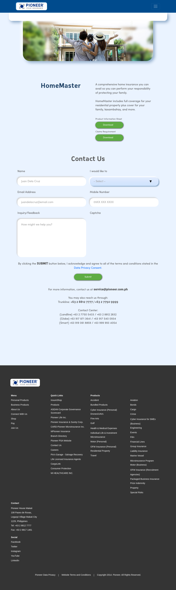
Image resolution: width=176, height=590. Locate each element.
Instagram (16, 551)
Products (55, 405)
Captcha (95, 213)
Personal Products (20, 400)
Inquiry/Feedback (28, 213)
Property (134, 488)
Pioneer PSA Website (61, 440)
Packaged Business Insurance (144, 479)
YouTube (15, 556)
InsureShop (56, 400)
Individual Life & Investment (103, 433)
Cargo (133, 409)
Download (112, 125)
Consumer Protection (61, 468)
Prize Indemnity (137, 483)
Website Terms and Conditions (76, 575)
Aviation (134, 400)
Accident (94, 400)
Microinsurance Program (142, 461)
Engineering (136, 428)
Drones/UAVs (96, 414)
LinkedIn (15, 560)
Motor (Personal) (98, 441)
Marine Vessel (137, 455)
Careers (54, 450)
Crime (133, 414)
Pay (13, 423)
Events (133, 432)
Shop (13, 418)
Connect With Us (19, 414)
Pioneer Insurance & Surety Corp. (67, 422)
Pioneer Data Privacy (45, 575)
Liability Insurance (139, 451)
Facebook (15, 542)
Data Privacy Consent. (88, 268)
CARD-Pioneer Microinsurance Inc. (67, 426)
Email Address (26, 192)
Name (21, 171)
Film (132, 437)
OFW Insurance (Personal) (103, 446)
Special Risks (136, 492)
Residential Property (100, 451)
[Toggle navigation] (155, 6)
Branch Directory (59, 436)
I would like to (98, 171)
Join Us (14, 428)
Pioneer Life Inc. (58, 417)
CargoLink (56, 464)
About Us (15, 409)
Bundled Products (99, 405)
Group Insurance (138, 446)
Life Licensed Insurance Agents (66, 459)
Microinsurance (97, 437)
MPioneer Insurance (60, 431)
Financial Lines (137, 441)
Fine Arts (94, 418)
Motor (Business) (138, 465)
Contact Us (56, 445)
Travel (93, 455)
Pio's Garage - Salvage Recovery (67, 454)
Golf (92, 423)
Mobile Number (99, 192)
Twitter (14, 546)
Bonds (133, 405)
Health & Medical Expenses (103, 428)
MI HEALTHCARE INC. (62, 473)
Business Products (20, 405)
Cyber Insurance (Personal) (103, 410)
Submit (88, 277)
